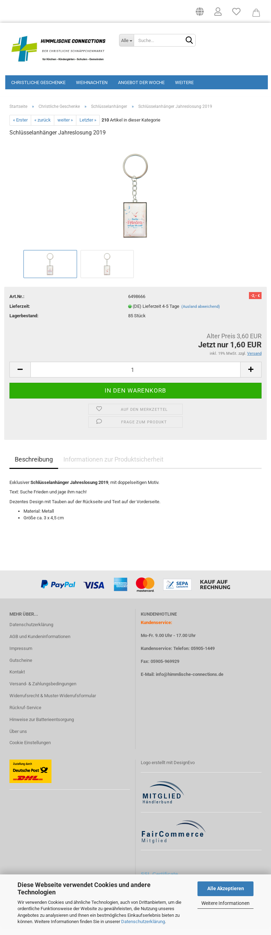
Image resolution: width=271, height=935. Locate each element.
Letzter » (87, 127)
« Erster (20, 127)
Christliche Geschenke (38, 82)
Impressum (20, 655)
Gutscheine (20, 667)
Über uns (18, 738)
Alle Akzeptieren (225, 888)
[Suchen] (189, 40)
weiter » (65, 127)
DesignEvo (184, 769)
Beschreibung (34, 466)
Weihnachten (91, 82)
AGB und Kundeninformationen (39, 643)
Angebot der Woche (141, 82)
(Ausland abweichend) (200, 313)
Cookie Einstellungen (30, 749)
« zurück (42, 127)
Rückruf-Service (25, 714)
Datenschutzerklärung (143, 921)
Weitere (184, 82)
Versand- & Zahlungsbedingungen (42, 691)
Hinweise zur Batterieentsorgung (41, 726)
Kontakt (17, 679)
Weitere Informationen (225, 903)
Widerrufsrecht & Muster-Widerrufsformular (52, 702)
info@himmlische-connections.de (189, 681)
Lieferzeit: (19, 313)
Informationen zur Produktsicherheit (113, 466)
